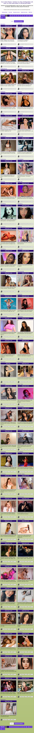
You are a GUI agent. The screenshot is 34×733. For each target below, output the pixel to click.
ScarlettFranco (3, 554)
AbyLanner (2, 178)
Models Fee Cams (24, 12)
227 (2, 17)
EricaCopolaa (20, 355)
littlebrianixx (3, 686)
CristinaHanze (3, 46)
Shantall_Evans (20, 488)
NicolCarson (3, 465)
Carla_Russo (3, 399)
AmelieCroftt (20, 112)
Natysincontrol (20, 399)
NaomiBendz (3, 266)
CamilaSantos (20, 46)
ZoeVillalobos (20, 443)
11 (29, 15)
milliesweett (2, 355)
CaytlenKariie (20, 134)
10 (26, 15)
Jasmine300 (19, 244)
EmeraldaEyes (20, 156)
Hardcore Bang (4, 12)
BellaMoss (19, 554)
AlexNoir (2, 620)
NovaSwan (19, 90)
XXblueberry (20, 200)
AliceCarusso (20, 421)
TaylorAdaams (3, 531)
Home (12, 21)
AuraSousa (19, 664)
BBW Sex (30, 12)
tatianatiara (2, 24)
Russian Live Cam (16, 12)
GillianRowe (19, 620)
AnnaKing (2, 664)
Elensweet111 (20, 642)
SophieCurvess (3, 576)
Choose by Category (19, 21)
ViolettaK (19, 531)
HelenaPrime (3, 200)
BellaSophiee (3, 443)
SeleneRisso (20, 598)
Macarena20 (2, 377)
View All (3, 15)
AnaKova (2, 289)
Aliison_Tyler (20, 377)
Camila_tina (19, 178)
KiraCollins (2, 598)
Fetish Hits (21, 732)
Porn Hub (10, 12)
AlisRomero (2, 333)
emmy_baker (20, 333)
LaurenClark (3, 421)
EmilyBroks (19, 289)
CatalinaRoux (20, 311)
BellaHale (2, 112)
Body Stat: (8, 25)
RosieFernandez (3, 311)
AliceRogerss (3, 134)
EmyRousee (2, 642)
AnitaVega (2, 488)
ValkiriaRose (3, 244)
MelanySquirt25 (20, 266)
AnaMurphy (19, 24)
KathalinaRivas (20, 576)
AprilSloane (2, 90)
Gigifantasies (3, 156)
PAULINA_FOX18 (20, 465)
